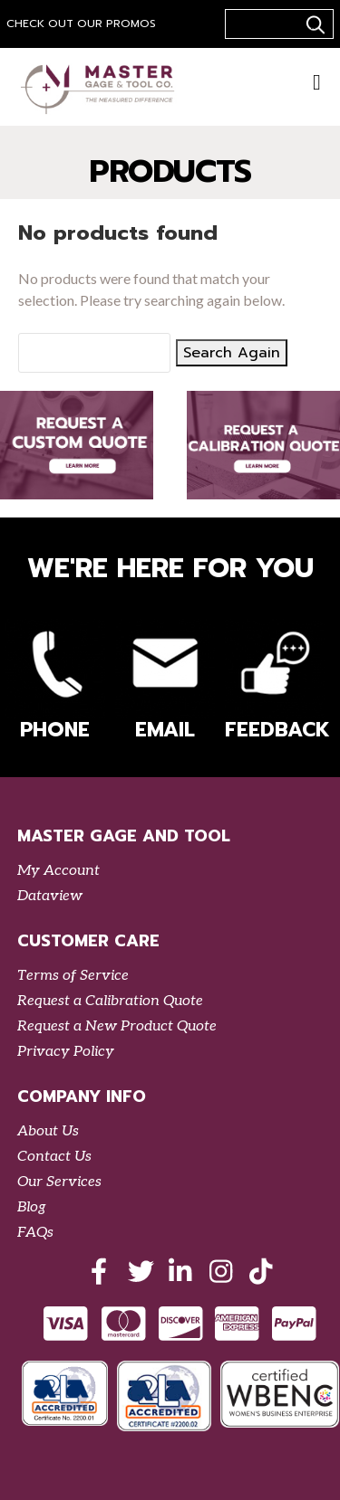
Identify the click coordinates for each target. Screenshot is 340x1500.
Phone (55, 682)
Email (165, 682)
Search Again (231, 353)
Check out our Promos (81, 23)
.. (313, 24)
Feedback (275, 682)
